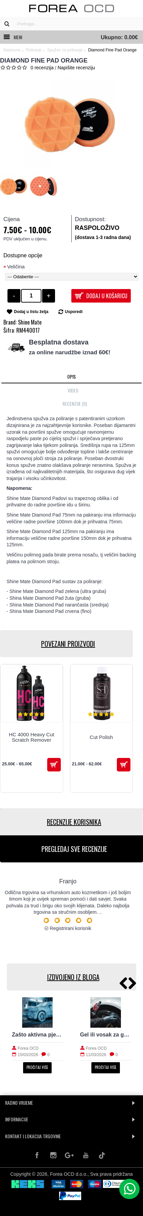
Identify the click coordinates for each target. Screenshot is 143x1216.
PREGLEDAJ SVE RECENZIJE (74, 849)
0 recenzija (42, 67)
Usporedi (74, 311)
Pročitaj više (37, 1067)
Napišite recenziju (76, 67)
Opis (71, 376)
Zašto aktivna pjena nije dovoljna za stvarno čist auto (37, 1035)
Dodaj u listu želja (31, 311)
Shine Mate (29, 322)
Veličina (16, 266)
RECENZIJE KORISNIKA (74, 822)
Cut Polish (101, 737)
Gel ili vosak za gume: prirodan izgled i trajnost (105, 1035)
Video (73, 390)
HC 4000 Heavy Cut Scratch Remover (31, 737)
